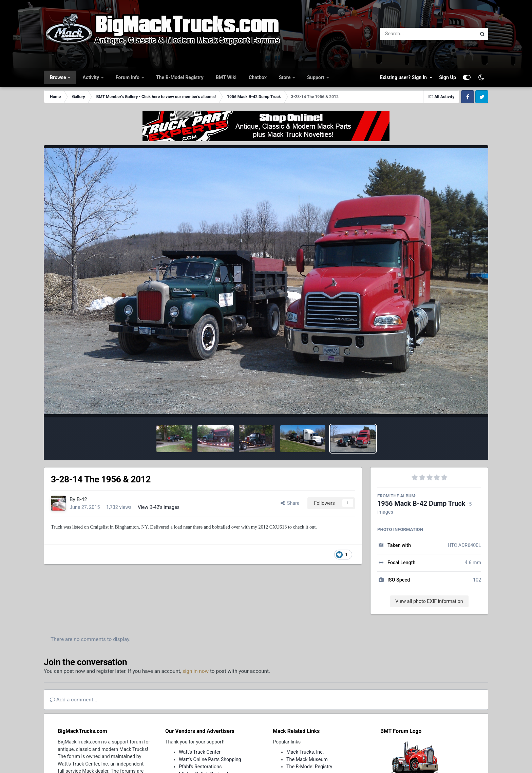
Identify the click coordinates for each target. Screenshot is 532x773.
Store (285, 77)
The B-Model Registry (180, 77)
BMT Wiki (226, 77)
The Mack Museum (307, 759)
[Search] (409, 34)
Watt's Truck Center (200, 752)
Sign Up (447, 77)
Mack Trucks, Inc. (305, 752)
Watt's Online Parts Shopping (210, 759)
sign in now (196, 671)
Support (316, 77)
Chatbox (258, 77)
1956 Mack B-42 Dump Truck (421, 504)
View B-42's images (158, 507)
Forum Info (128, 77)
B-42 (82, 499)
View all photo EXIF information (429, 601)
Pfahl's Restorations (200, 766)
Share (290, 503)
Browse (58, 77)
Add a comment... (73, 700)
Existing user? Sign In (406, 77)
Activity (91, 77)
